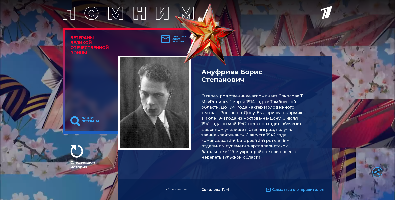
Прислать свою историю (179, 39)
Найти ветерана (91, 119)
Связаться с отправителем (298, 189)
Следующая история (82, 164)
